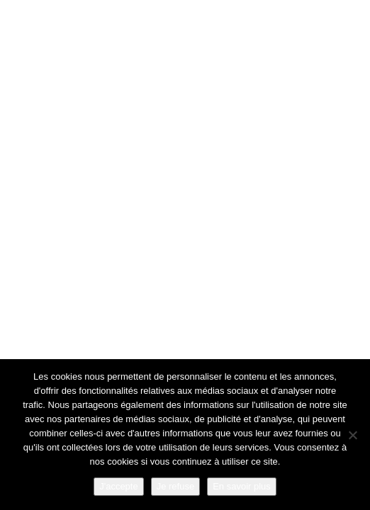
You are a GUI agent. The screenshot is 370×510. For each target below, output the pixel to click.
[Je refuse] (352, 435)
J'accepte (118, 486)
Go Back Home (185, 349)
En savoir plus (242, 486)
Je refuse (175, 486)
